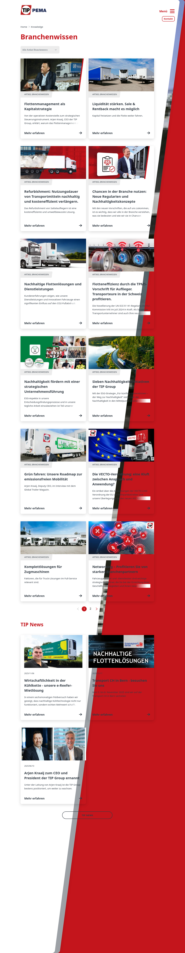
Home (24, 26)
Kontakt (168, 18)
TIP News (87, 815)
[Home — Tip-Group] (33, 10)
